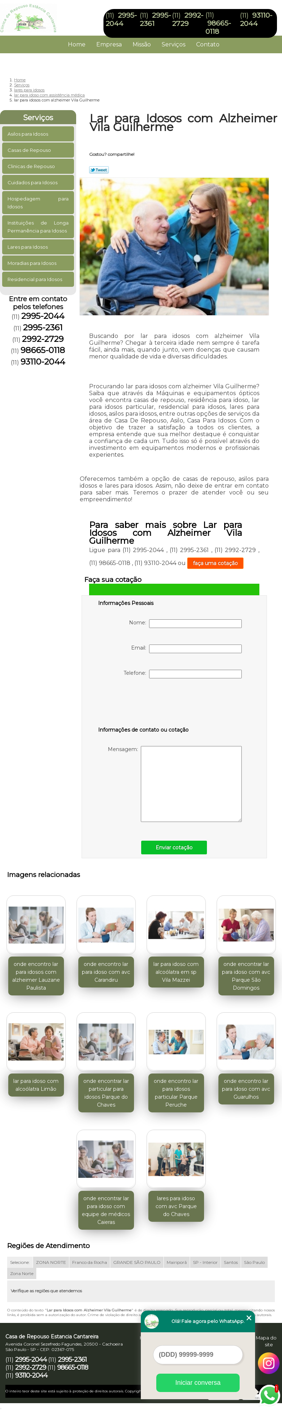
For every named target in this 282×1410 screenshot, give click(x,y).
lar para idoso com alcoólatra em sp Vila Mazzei (176, 972)
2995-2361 (43, 327)
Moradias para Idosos (32, 263)
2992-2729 (187, 19)
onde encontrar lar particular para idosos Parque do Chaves (106, 1093)
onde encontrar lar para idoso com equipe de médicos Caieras (106, 1210)
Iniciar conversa (198, 1382)
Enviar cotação (174, 847)
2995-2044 (121, 19)
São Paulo (254, 1262)
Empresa (109, 44)
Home (76, 44)
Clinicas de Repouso (32, 166)
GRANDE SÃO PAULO (137, 1262)
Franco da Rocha (89, 1262)
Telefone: (183, 674)
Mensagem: (175, 784)
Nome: (185, 623)
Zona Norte (21, 1273)
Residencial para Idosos (35, 279)
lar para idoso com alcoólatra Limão (36, 1085)
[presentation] (143, 704)
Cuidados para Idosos (33, 182)
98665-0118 (218, 27)
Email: (186, 649)
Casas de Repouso (30, 150)
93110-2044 (256, 19)
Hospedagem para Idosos (38, 202)
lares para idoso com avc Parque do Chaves (176, 1206)
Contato (207, 44)
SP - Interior (205, 1262)
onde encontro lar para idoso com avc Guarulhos (246, 1089)
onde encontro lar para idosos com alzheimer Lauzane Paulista (36, 976)
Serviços (173, 44)
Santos (231, 1262)
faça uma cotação (215, 563)
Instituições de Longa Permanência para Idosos (38, 227)
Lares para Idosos (28, 247)
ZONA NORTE (51, 1262)
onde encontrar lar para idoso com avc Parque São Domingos (246, 976)
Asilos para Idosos (28, 134)
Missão (142, 44)
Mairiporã (177, 1262)
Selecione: (20, 1262)
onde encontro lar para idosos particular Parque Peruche (176, 1093)
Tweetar (99, 169)
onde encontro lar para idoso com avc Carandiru (106, 972)
